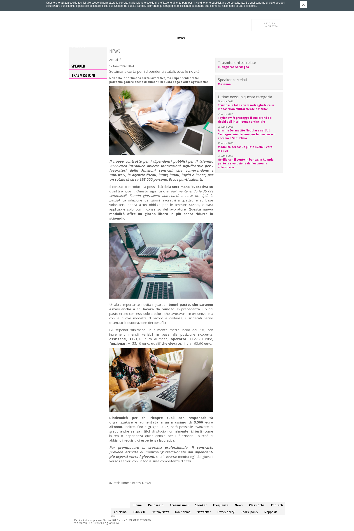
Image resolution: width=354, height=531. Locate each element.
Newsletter (204, 512)
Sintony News (160, 512)
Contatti (77, 47)
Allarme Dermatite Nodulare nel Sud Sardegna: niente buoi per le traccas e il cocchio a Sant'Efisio (246, 134)
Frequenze (164, 38)
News (181, 38)
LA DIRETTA (271, 25)
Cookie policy (249, 512)
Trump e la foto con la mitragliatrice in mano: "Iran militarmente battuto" (246, 107)
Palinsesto (91, 38)
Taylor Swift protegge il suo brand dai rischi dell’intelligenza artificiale (245, 120)
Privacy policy (225, 512)
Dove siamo (183, 512)
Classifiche (196, 38)
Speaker (147, 38)
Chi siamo (120, 512)
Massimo (224, 84)
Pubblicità (139, 512)
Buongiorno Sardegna (233, 67)
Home (74, 38)
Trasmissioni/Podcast (120, 38)
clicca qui (106, 5)
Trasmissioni (83, 75)
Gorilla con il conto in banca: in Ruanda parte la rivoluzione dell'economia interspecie (246, 163)
